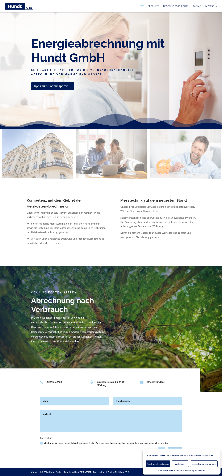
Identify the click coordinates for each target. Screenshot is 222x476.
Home (141, 6)
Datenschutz (99, 472)
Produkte (153, 6)
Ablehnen (180, 463)
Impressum (200, 470)
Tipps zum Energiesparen (51, 86)
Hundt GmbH (55, 472)
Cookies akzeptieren (158, 463)
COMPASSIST (84, 472)
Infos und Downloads (175, 6)
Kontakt (196, 6)
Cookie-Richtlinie (165, 470)
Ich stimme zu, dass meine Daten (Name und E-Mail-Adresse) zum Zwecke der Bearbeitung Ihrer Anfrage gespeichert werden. (104, 443)
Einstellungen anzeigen (204, 463)
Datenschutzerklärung (184, 470)
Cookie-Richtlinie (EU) (118, 472)
